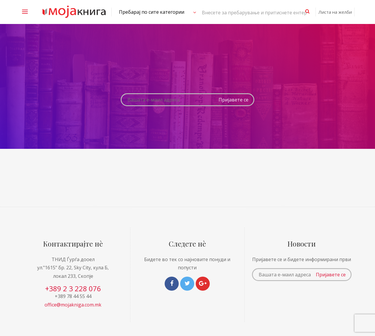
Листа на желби (335, 12)
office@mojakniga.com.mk (73, 304)
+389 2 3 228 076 (73, 288)
